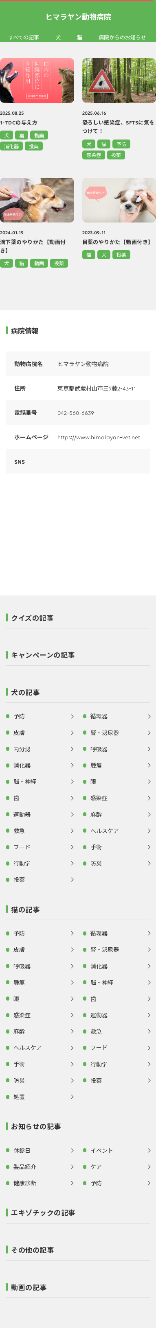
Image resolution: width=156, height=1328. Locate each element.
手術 (96, 847)
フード (22, 847)
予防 (121, 143)
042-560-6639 (75, 412)
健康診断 (24, 1183)
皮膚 (19, 732)
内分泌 (22, 749)
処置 (19, 1096)
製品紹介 (24, 1166)
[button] (78, 620)
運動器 (22, 814)
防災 (96, 863)
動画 (39, 135)
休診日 (22, 1150)
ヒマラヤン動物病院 (78, 16)
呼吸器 (99, 749)
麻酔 (96, 814)
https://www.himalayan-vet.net (98, 437)
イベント (101, 1150)
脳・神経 (24, 781)
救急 (19, 830)
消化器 (11, 146)
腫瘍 (96, 765)
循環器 (99, 716)
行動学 (22, 863)
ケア (96, 1166)
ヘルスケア (104, 830)
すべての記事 (23, 37)
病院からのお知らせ (122, 37)
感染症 (93, 154)
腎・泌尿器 (104, 732)
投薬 (34, 146)
